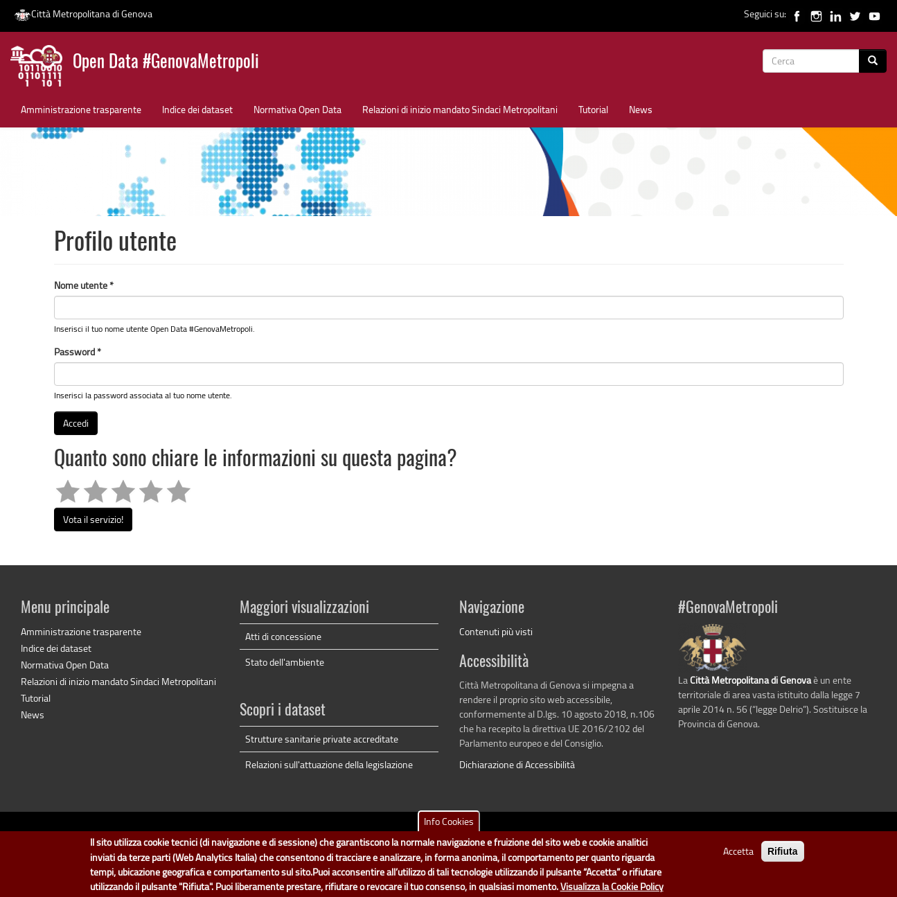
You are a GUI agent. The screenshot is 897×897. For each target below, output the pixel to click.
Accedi (76, 422)
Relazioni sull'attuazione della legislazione (329, 764)
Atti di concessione (283, 636)
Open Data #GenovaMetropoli (166, 62)
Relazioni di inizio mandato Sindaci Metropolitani (460, 109)
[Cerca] (873, 61)
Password (77, 351)
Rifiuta (782, 856)
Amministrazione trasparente (81, 109)
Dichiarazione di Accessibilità (517, 764)
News (640, 109)
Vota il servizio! (93, 519)
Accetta (738, 855)
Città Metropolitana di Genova (83, 13)
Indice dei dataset (197, 109)
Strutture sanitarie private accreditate (321, 738)
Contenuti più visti (496, 631)
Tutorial (593, 109)
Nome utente (84, 285)
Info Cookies (449, 826)
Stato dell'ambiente (284, 661)
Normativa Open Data (297, 109)
